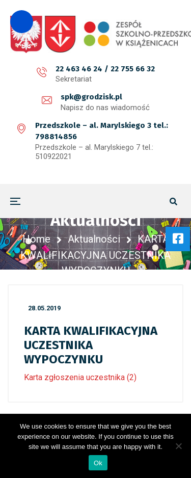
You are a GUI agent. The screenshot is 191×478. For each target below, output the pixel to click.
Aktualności (94, 239)
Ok (98, 463)
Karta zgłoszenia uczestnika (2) (80, 377)
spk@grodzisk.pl (91, 96)
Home (36, 239)
